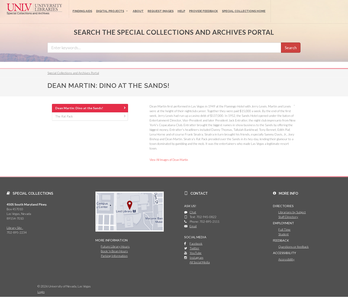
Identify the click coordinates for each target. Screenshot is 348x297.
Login (41, 292)
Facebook (196, 243)
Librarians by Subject (292, 212)
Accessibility (286, 259)
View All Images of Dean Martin (169, 160)
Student (283, 234)
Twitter (194, 248)
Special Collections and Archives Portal (73, 73)
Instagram (196, 257)
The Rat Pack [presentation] (90, 116)
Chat (193, 212)
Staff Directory (288, 217)
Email (193, 226)
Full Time (284, 229)
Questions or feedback (293, 247)
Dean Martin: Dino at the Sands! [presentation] (90, 108)
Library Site (15, 228)
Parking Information (114, 256)
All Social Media (200, 262)
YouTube (196, 253)
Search (291, 47)
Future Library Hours (115, 246)
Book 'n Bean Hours (114, 251)
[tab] (90, 108)
